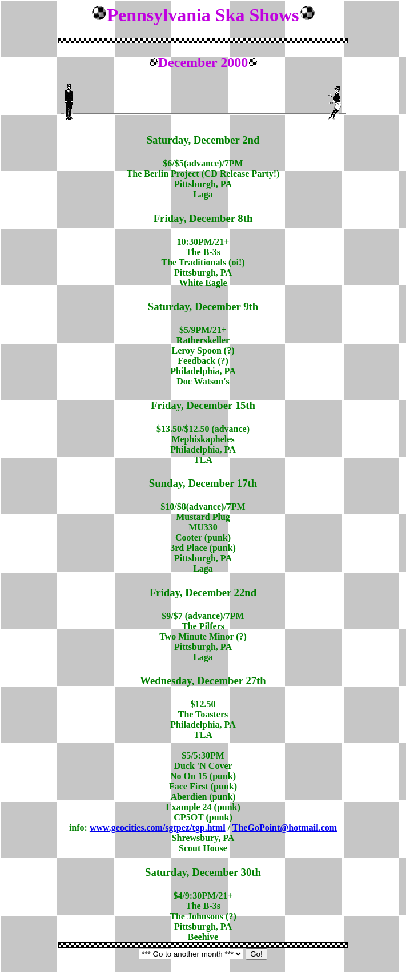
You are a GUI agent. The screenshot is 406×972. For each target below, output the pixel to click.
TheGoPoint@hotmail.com (284, 827)
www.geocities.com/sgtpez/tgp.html (158, 827)
